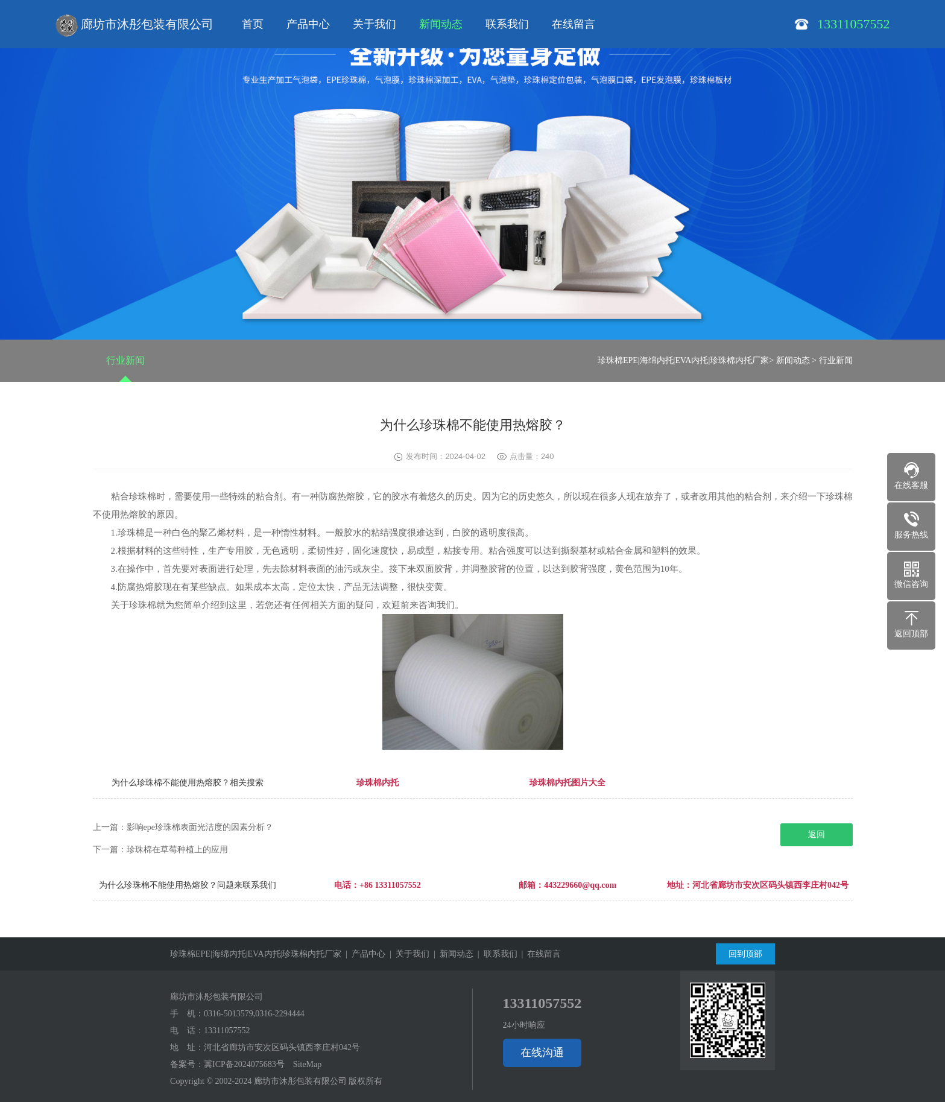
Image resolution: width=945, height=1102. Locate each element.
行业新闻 (125, 360)
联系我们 (507, 24)
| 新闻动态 (451, 953)
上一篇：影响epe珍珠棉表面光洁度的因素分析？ (183, 827)
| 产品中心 (363, 953)
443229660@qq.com (580, 885)
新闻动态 (441, 24)
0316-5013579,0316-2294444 (254, 1013)
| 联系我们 (495, 953)
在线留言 (573, 24)
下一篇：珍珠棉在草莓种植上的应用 (160, 849)
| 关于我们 (407, 953)
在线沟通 (542, 1053)
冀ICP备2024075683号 (244, 1064)
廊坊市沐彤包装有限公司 (134, 25)
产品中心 (308, 24)
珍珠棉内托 (377, 782)
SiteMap (307, 1064)
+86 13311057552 (390, 885)
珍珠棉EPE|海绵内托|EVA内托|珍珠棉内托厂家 (683, 360)
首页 (253, 24)
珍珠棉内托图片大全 (567, 782)
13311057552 (227, 1030)
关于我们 (374, 24)
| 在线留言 (539, 953)
